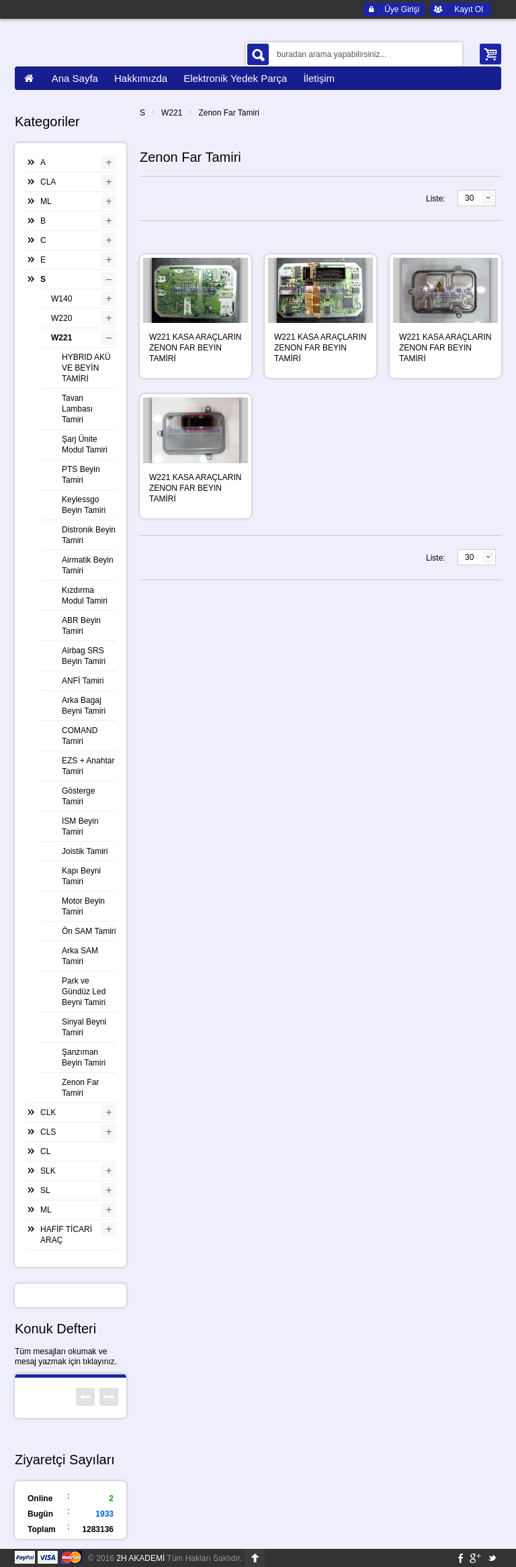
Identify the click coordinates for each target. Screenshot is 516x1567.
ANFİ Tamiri (82, 680)
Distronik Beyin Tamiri (89, 535)
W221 (171, 112)
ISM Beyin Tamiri (80, 826)
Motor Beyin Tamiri (83, 906)
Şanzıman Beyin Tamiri (83, 1057)
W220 (61, 318)
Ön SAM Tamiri (89, 931)
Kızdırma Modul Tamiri (85, 595)
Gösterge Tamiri (78, 796)
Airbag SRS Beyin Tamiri (83, 656)
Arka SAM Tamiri (80, 956)
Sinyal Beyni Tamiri (84, 1027)
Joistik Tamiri (85, 851)
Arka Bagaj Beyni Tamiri (83, 706)
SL (45, 1190)
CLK (48, 1112)
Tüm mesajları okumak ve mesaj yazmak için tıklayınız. (66, 1356)
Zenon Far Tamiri (228, 112)
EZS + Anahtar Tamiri (88, 766)
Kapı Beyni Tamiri (81, 876)
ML (46, 201)
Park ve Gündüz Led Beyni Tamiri (83, 991)
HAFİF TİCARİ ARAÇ (66, 1235)
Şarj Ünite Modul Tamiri (85, 444)
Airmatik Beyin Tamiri (88, 565)
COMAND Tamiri (79, 736)
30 (469, 198)
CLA (48, 182)
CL (45, 1151)
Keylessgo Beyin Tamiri (83, 505)
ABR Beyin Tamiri (81, 626)
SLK (48, 1171)
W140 (61, 298)
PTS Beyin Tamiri (81, 475)
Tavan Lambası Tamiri (77, 408)
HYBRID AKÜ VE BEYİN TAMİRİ (86, 367)
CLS (48, 1132)
